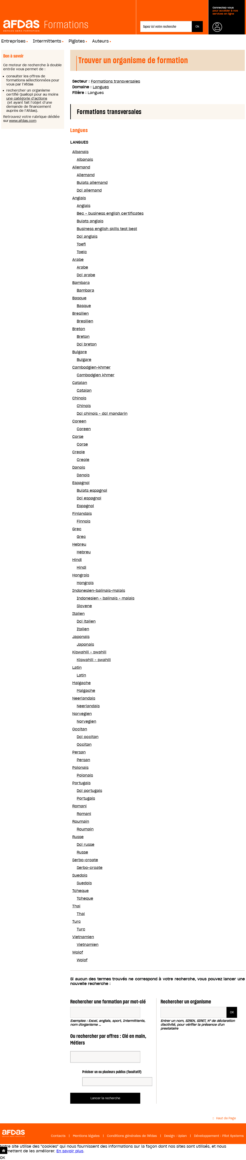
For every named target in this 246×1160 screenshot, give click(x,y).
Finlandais (82, 513)
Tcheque (80, 890)
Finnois (83, 521)
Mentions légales (86, 1136)
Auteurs (100, 41)
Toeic (82, 252)
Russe (78, 837)
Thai (76, 906)
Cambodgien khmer (95, 375)
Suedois (79, 875)
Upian (182, 1136)
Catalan (79, 382)
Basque (79, 298)
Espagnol (81, 482)
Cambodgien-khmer (91, 367)
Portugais (81, 783)
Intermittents (47, 41)
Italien (78, 613)
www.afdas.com (22, 121)
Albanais (80, 151)
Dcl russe (85, 844)
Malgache (81, 683)
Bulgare (79, 352)
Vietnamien (83, 937)
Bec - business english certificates (110, 213)
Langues (101, 87)
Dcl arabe (86, 275)
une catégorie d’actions (26, 98)
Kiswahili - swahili (89, 652)
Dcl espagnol (89, 498)
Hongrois (80, 575)
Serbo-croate (85, 860)
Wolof (77, 952)
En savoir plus (69, 1151)
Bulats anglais (90, 221)
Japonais (81, 636)
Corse (77, 436)
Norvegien (82, 713)
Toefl (81, 244)
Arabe (78, 259)
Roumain (80, 821)
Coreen (79, 421)
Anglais (79, 198)
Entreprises (13, 41)
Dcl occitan (87, 736)
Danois (78, 467)
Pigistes (77, 41)
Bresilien (80, 313)
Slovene (84, 606)
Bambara (81, 282)
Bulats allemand (92, 182)
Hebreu (79, 544)
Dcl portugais (89, 790)
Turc (76, 921)
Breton (78, 329)
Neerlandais (83, 698)
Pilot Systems (233, 1136)
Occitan (79, 729)
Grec (76, 529)
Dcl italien (86, 621)
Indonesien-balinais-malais (98, 590)
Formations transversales (115, 81)
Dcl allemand (89, 190)
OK (2, 1157)
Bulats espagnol (92, 490)
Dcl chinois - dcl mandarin (102, 413)
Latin (77, 667)
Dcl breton (87, 344)
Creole (78, 452)
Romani (79, 806)
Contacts (58, 1136)
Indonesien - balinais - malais (105, 598)
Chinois (79, 398)
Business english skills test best (107, 228)
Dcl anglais (87, 236)
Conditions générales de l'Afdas (132, 1136)
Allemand (81, 167)
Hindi (77, 559)
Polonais (80, 767)
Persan (79, 752)
